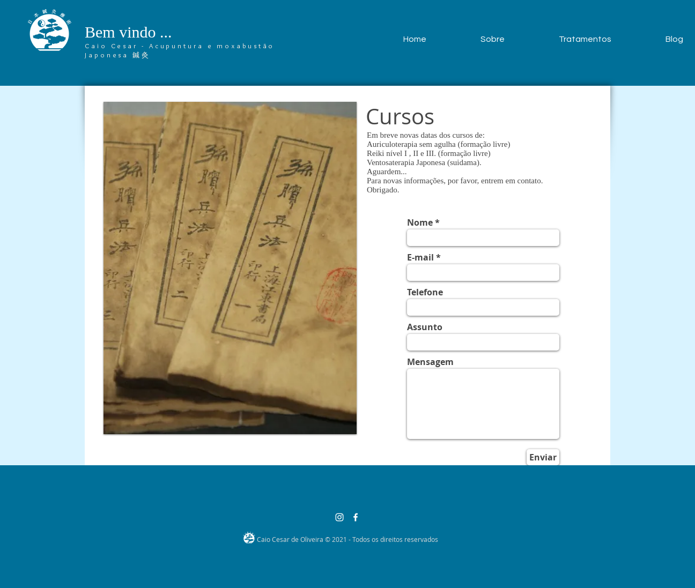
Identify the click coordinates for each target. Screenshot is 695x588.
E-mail (420, 257)
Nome (420, 222)
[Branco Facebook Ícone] (355, 517)
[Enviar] (543, 457)
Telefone (425, 292)
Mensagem (430, 362)
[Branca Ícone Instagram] (339, 517)
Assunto (424, 327)
